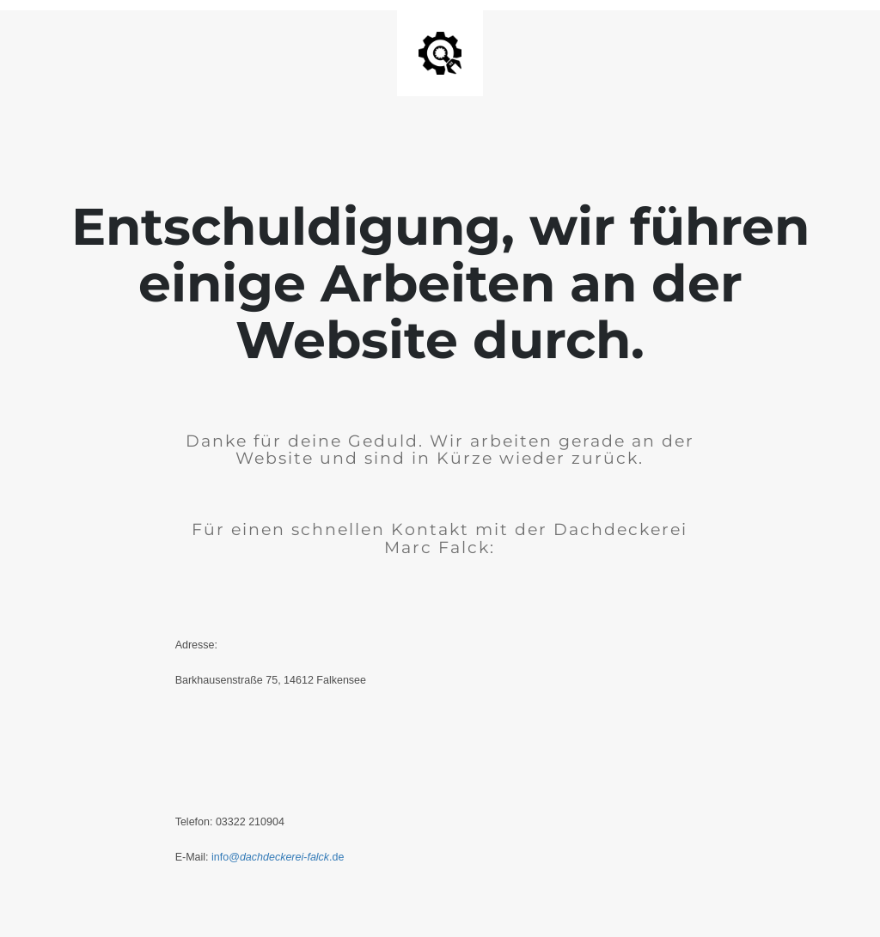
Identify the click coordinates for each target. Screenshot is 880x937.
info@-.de (279, 857)
